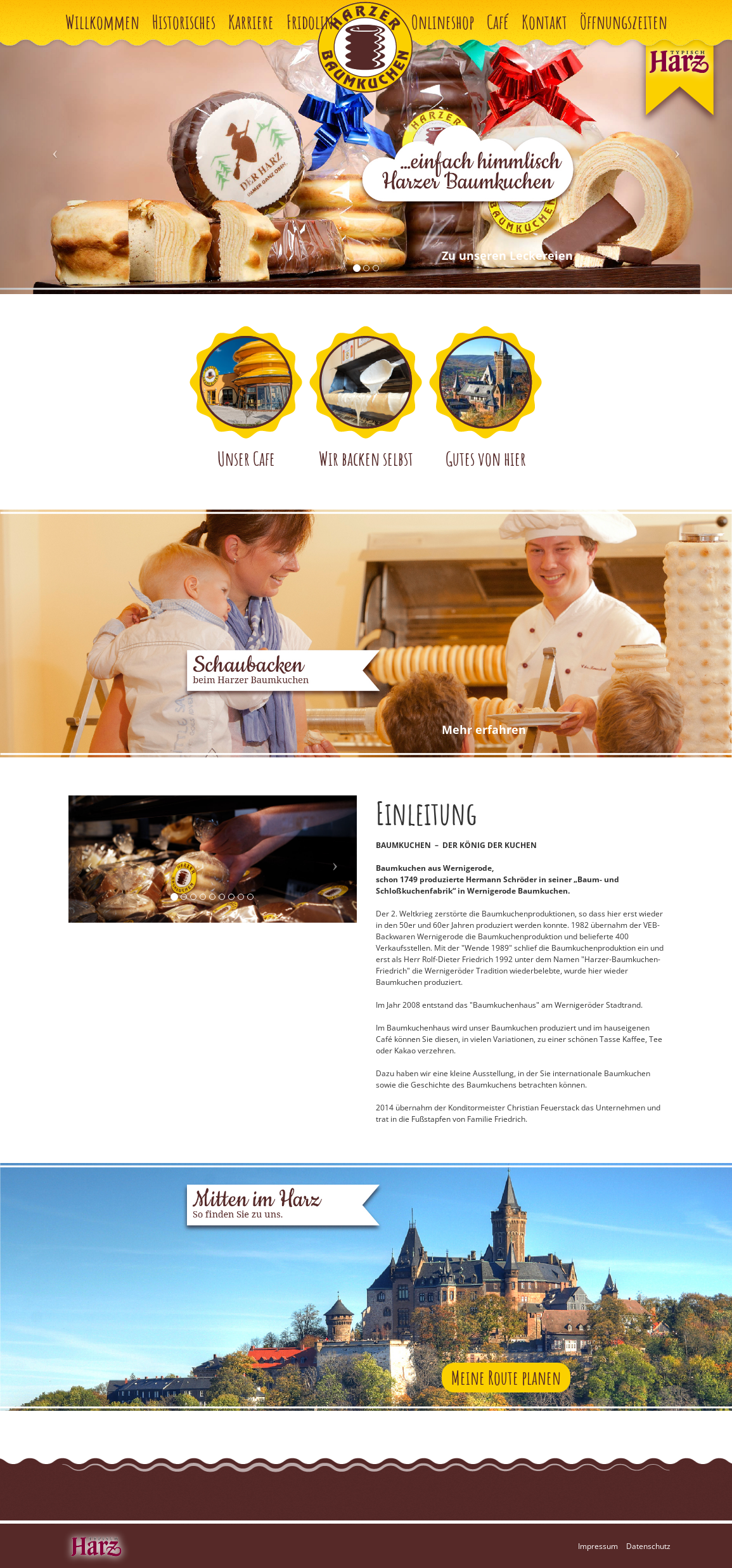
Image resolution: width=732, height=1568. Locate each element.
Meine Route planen (506, 1377)
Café (498, 22)
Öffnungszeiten (623, 22)
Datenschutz (648, 1546)
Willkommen (102, 22)
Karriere (251, 22)
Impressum (598, 1546)
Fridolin (309, 22)
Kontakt (544, 22)
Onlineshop (442, 22)
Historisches (183, 22)
